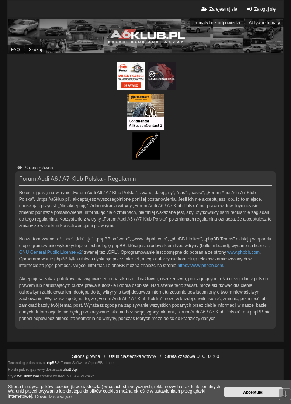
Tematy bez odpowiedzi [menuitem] (217, 22)
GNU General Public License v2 (50, 252)
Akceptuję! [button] (253, 392)
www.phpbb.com (243, 252)
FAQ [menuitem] (15, 49)
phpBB (51, 363)
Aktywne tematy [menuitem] (264, 22)
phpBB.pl (70, 370)
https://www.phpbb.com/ (200, 265)
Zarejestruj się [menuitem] (219, 9)
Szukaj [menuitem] (35, 49)
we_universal (28, 376)
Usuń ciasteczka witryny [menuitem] (132, 356)
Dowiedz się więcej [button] (53, 396)
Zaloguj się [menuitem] (260, 9)
